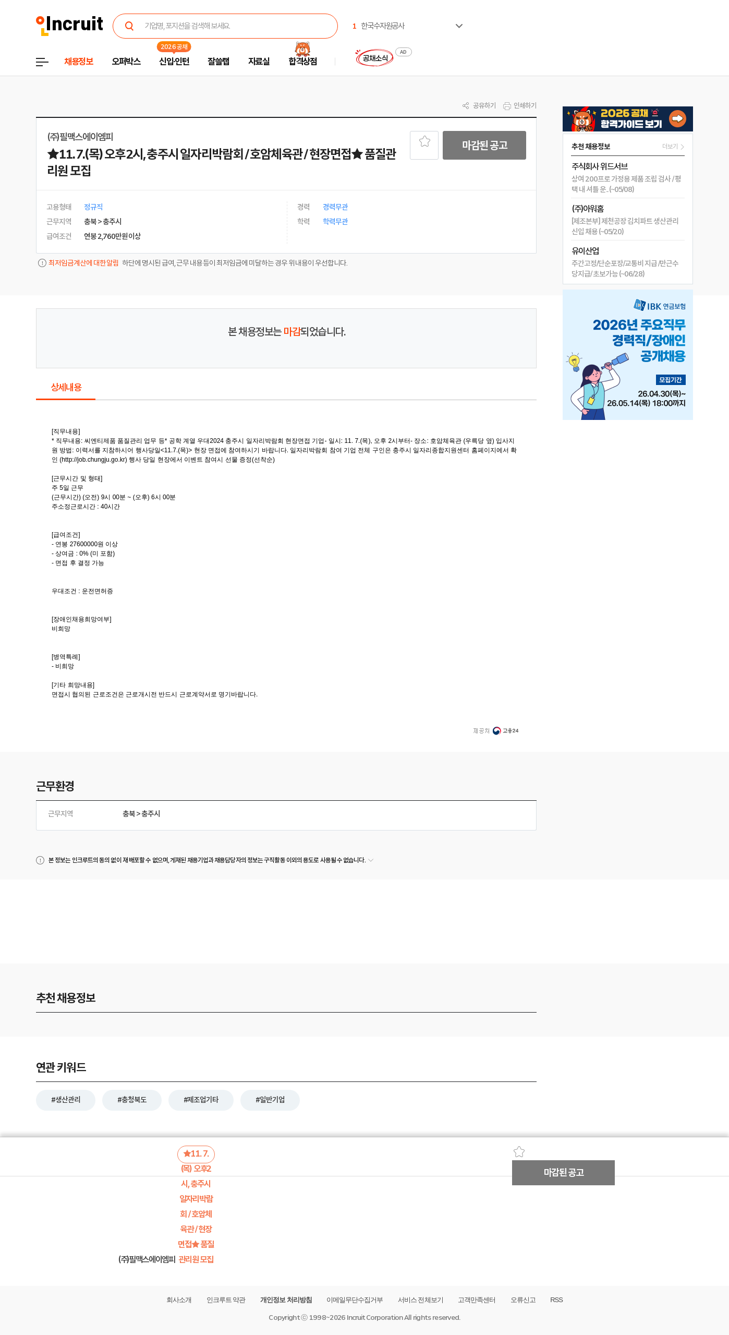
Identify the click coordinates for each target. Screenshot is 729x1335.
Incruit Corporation (375, 1317)
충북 (129, 814)
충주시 (150, 814)
